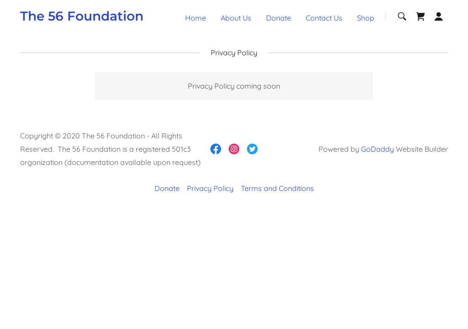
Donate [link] (278, 17)
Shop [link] (365, 17)
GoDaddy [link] (377, 149)
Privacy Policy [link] (210, 188)
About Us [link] (236, 17)
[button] (439, 16)
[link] (82, 17)
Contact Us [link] (324, 17)
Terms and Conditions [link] (277, 188)
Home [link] (195, 17)
